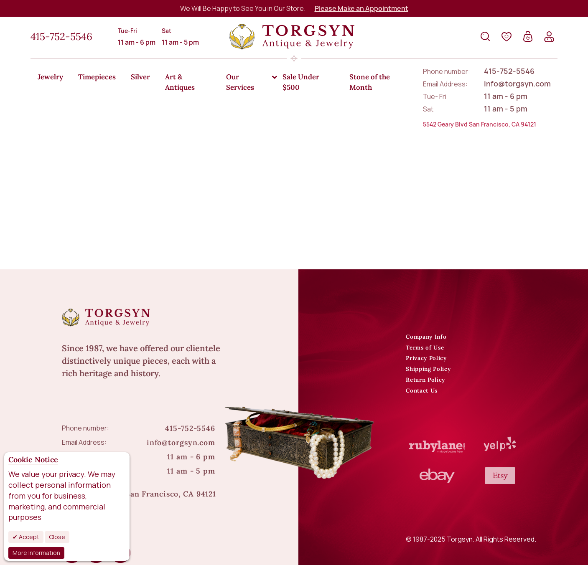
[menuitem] (52, 77)
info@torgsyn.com (181, 415)
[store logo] (291, 37)
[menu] (294, 77)
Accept (28, 537)
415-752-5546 (61, 36)
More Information (36, 553)
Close (57, 537)
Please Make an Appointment (361, 8)
